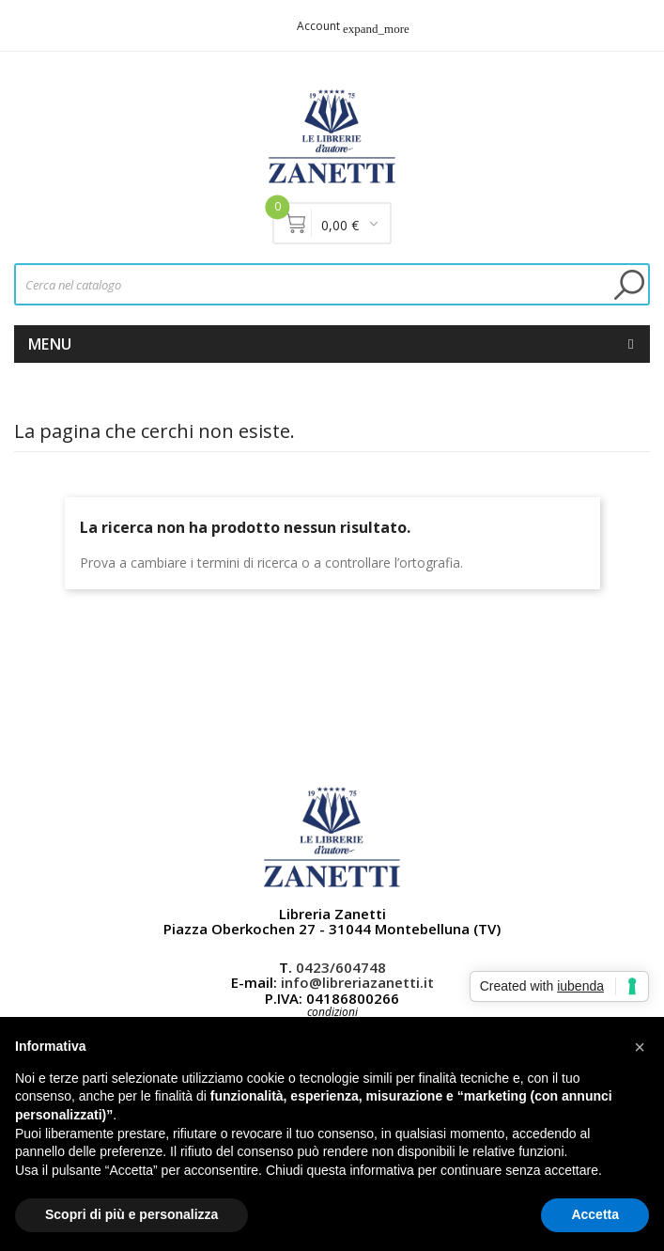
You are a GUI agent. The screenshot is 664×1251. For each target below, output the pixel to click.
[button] (640, 1047)
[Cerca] (332, 284)
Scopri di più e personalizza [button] (131, 1214)
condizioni (332, 1012)
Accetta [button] (595, 1214)
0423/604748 (341, 967)
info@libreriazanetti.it (357, 982)
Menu (50, 344)
